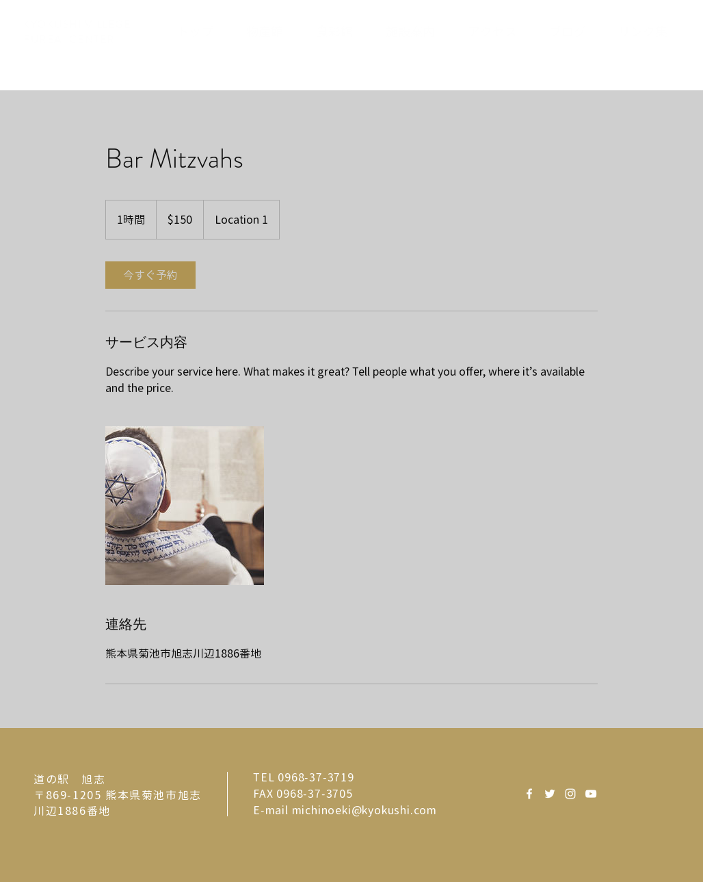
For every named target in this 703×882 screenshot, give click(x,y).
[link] (150, 275)
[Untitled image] (184, 505)
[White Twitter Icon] (550, 794)
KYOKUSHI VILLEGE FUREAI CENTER (77, 32)
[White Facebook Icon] (529, 794)
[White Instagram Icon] (570, 794)
